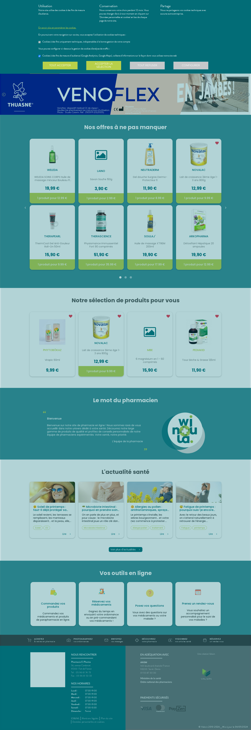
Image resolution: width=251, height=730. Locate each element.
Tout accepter (60, 65)
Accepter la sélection (104, 65)
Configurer (191, 65)
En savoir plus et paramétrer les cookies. (57, 28)
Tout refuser (147, 65)
